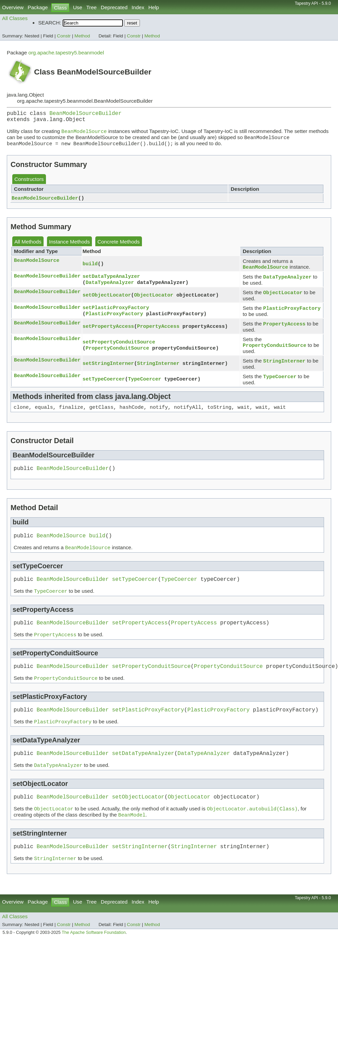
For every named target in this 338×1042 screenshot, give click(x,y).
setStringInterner (108, 372)
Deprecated (114, 7)
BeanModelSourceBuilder (85, 114)
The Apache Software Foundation (94, 961)
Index (138, 7)
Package (38, 7)
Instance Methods (69, 246)
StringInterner (158, 372)
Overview (12, 7)
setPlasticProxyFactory (116, 314)
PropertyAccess (158, 334)
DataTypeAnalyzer (109, 288)
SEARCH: (49, 23)
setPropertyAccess (108, 334)
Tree (91, 7)
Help (153, 7)
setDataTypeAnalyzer (111, 281)
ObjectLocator (154, 301)
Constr (63, 35)
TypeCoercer (144, 388)
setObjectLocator (107, 301)
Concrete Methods (118, 246)
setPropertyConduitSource (119, 350)
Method (82, 35)
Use (77, 7)
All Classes (15, 18)
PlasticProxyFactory (114, 321)
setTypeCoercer (104, 388)
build (90, 268)
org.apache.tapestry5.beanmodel (66, 52)
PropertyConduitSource (117, 356)
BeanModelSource (36, 265)
